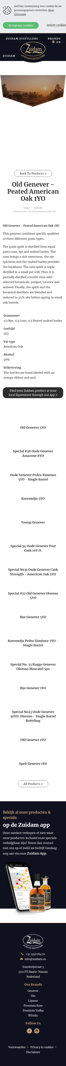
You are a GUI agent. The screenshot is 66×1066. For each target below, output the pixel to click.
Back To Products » (33, 173)
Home (26, 207)
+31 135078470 (35, 954)
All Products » (33, 784)
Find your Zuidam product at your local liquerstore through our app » (33, 393)
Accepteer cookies (20, 25)
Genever (38, 207)
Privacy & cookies (42, 1047)
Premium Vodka (33, 1010)
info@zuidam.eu (35, 959)
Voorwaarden (17, 1047)
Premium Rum (33, 1005)
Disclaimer (33, 1052)
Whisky (33, 1015)
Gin (33, 995)
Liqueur (33, 1000)
